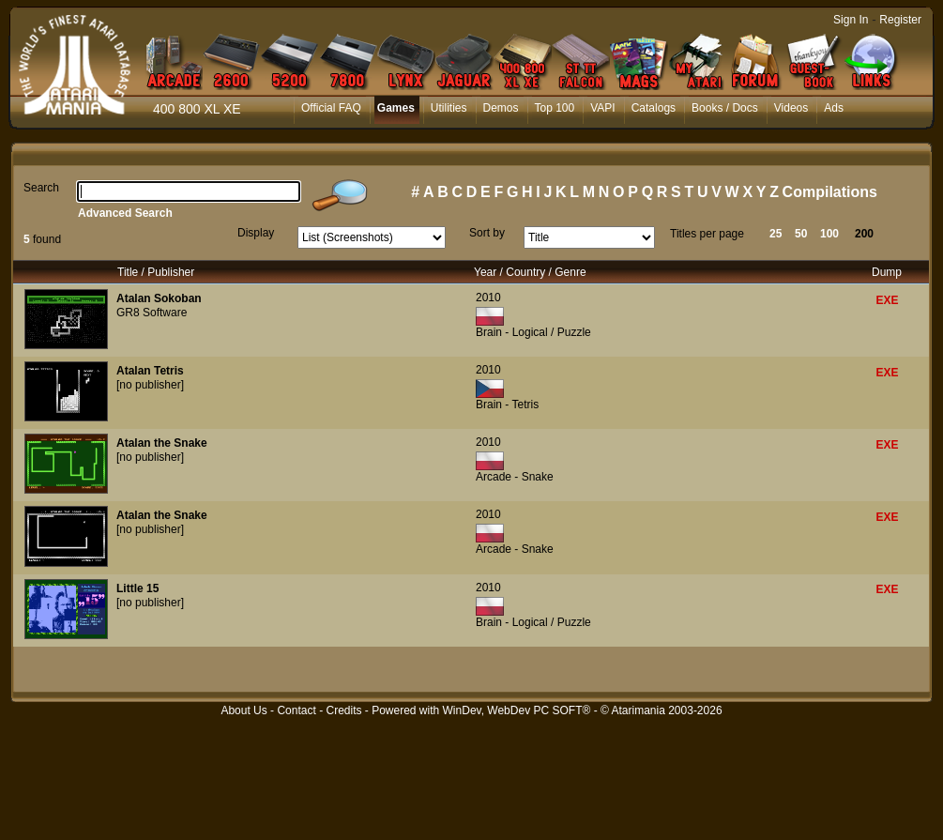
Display (255, 232)
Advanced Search (125, 213)
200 (864, 233)
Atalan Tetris (150, 370)
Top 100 (555, 108)
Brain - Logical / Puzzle (533, 332)
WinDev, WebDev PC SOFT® (517, 710)
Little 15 (137, 588)
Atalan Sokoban (159, 298)
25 (775, 233)
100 (829, 233)
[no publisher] (150, 384)
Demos (501, 108)
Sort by (487, 232)
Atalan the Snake (161, 443)
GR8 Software (151, 312)
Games (396, 108)
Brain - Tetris (507, 404)
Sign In (850, 19)
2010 (488, 297)
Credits (343, 710)
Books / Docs (725, 108)
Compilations (830, 192)
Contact (296, 710)
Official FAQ (331, 108)
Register (900, 19)
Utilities (449, 108)
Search (41, 187)
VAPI (602, 108)
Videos (791, 108)
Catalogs (653, 108)
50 (801, 233)
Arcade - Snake (515, 476)
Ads (834, 108)
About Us (243, 710)
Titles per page (707, 233)
